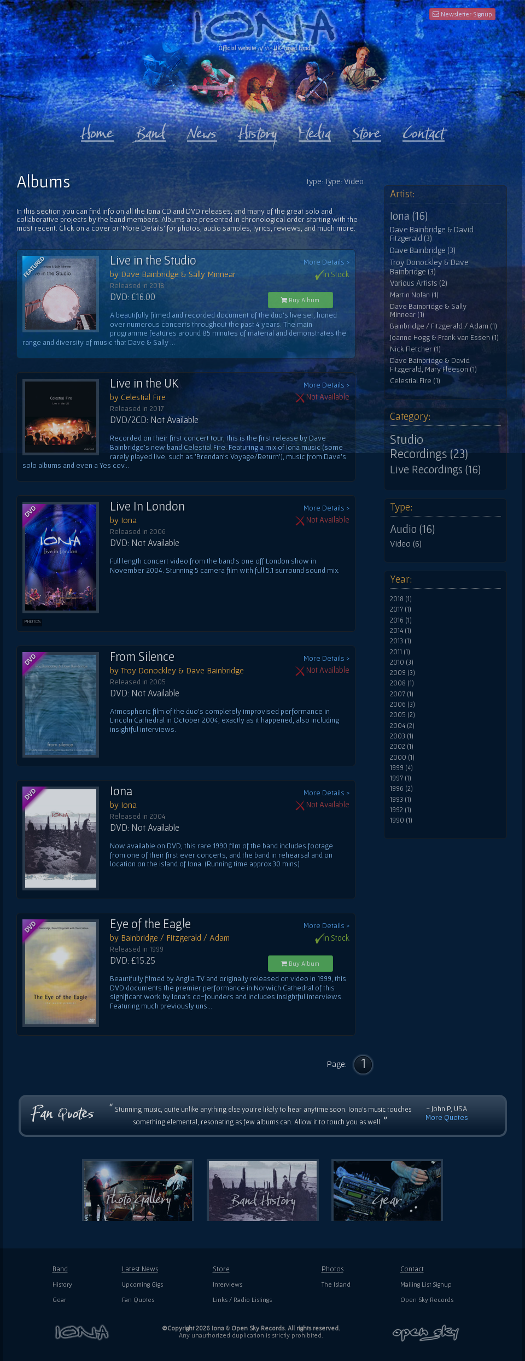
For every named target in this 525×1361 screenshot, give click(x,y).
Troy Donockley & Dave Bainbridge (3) (429, 267)
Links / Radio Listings (242, 1299)
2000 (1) (402, 757)
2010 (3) (401, 662)
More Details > (326, 262)
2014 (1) (400, 631)
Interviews (227, 1284)
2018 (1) (401, 599)
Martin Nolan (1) (414, 295)
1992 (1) (400, 810)
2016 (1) (401, 620)
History (62, 1284)
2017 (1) (400, 609)
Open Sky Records (426, 1299)
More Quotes (446, 1117)
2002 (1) (401, 746)
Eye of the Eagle (150, 924)
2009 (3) (402, 673)
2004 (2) (402, 726)
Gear (59, 1299)
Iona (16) (409, 216)
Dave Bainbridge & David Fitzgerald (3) (432, 234)
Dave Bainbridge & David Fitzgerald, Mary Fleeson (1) (433, 364)
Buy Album (300, 299)
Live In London (147, 506)
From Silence (142, 656)
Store (221, 1269)
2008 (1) (402, 683)
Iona (121, 791)
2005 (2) (402, 715)
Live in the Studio (153, 260)
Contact (412, 1269)
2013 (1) (400, 641)
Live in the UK (144, 383)
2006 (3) (402, 704)
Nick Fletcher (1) (415, 349)
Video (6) (406, 543)
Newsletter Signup (462, 13)
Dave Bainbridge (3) (423, 250)
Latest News (140, 1269)
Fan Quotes (138, 1299)
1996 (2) (401, 789)
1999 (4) (401, 768)
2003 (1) (401, 736)
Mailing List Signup (426, 1284)
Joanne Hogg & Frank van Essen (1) (444, 337)
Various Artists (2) (418, 283)
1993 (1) (400, 799)
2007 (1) (401, 694)
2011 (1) (400, 652)
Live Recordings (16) (435, 470)
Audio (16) (412, 529)
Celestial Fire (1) (415, 381)
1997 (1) (400, 778)
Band (60, 1269)
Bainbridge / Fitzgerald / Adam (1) (443, 326)
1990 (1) (401, 820)
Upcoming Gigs (142, 1284)
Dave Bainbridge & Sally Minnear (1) (428, 310)
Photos (332, 1269)
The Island (336, 1284)
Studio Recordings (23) (429, 446)
